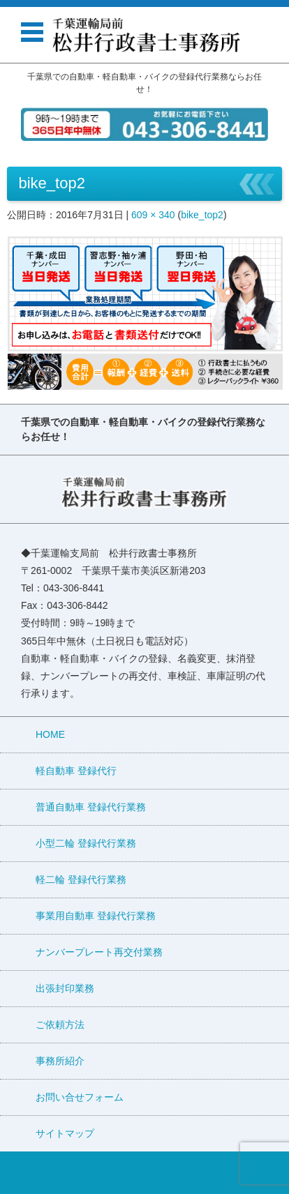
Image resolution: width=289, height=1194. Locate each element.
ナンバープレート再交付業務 (99, 952)
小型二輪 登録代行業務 (86, 843)
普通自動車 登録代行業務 (91, 807)
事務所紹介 (60, 1060)
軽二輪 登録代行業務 (81, 879)
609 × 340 (153, 214)
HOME (50, 734)
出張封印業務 (65, 988)
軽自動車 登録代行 (76, 770)
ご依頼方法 (60, 1024)
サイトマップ (65, 1133)
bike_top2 (202, 214)
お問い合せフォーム (80, 1097)
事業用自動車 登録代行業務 (96, 915)
